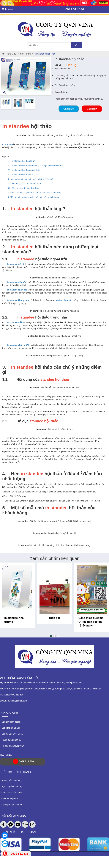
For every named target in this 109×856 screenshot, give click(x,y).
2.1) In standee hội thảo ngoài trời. (24, 170)
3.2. (5, 421)
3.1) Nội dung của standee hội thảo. (24, 183)
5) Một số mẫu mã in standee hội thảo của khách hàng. (33, 197)
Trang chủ (9, 53)
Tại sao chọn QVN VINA (13, 746)
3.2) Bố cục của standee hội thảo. (23, 188)
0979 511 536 (74, 9)
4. (4, 473)
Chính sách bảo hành (12, 792)
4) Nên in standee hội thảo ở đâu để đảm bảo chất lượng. (35, 192)
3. (4, 367)
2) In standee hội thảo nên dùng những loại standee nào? (35, 165)
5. (4, 507)
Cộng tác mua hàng (11, 728)
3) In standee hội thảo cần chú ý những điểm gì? (30, 179)
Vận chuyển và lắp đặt (12, 786)
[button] (51, 636)
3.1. (5, 379)
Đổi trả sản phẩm (10, 798)
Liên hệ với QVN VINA (12, 734)
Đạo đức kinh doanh (11, 722)
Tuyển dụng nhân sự (11, 740)
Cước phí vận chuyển (12, 804)
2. (4, 246)
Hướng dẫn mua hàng (12, 780)
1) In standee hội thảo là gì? (22, 161)
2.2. (5, 317)
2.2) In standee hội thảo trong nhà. (24, 174)
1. (4, 208)
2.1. (5, 259)
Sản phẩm (25, 53)
